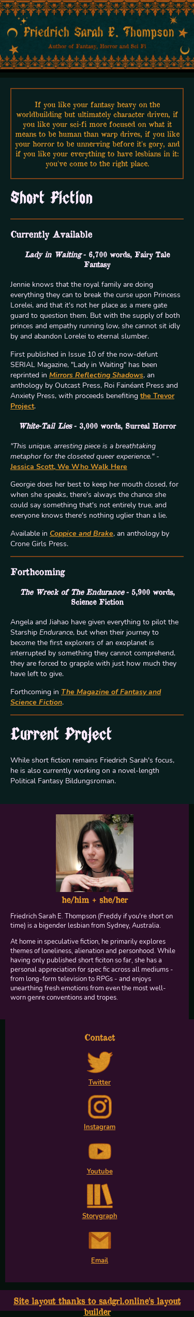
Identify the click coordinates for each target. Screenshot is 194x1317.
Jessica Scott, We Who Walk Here (68, 466)
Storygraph (99, 1211)
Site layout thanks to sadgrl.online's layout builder (97, 1305)
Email (100, 1256)
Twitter (100, 1078)
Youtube (100, 1167)
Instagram (99, 1122)
